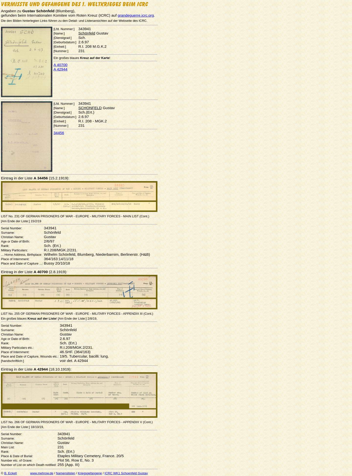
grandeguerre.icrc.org (136, 15)
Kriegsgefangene (90, 473)
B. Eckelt (10, 473)
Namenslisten (65, 473)
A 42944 (60, 69)
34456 (59, 133)
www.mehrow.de (41, 473)
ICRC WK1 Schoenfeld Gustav (126, 473)
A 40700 (60, 65)
